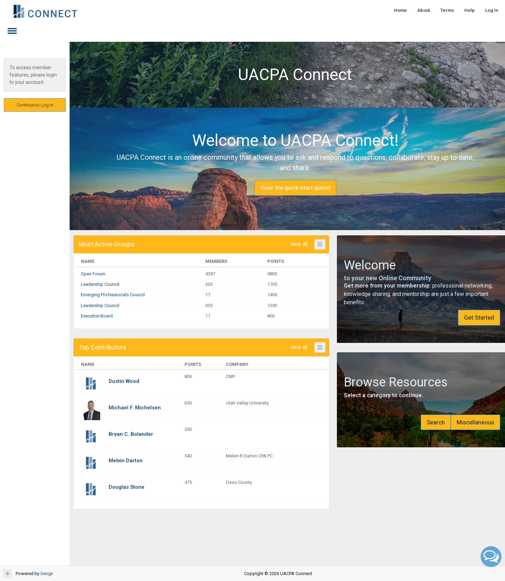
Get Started (464, 317)
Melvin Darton (126, 460)
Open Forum (93, 273)
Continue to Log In (35, 105)
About (423, 10)
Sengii (46, 573)
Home (400, 10)
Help (469, 10)
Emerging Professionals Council (113, 294)
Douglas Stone (126, 487)
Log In (491, 10)
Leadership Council (100, 284)
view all (290, 244)
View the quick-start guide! (288, 187)
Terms (447, 10)
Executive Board (97, 316)
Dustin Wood (124, 381)
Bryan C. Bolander (131, 434)
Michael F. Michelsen (135, 408)
